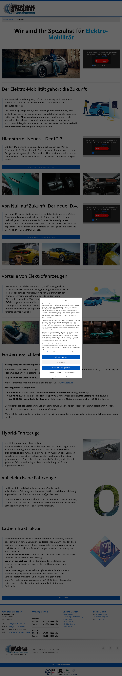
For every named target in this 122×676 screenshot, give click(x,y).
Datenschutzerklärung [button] (61, 373)
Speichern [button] (61, 360)
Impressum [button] (71, 373)
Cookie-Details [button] (51, 373)
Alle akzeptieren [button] (61, 354)
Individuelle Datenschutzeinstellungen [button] (61, 370)
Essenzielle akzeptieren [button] (61, 365)
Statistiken (71, 349)
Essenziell (52, 349)
